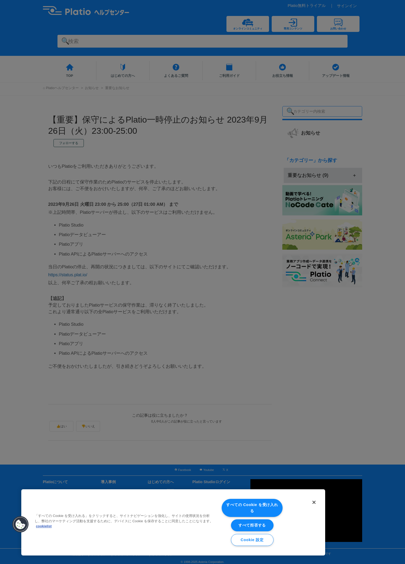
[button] (20, 524)
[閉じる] (314, 502)
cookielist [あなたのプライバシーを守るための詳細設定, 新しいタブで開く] (44, 526)
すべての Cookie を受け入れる (252, 508)
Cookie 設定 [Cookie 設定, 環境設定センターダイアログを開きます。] (252, 540)
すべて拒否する (252, 525)
